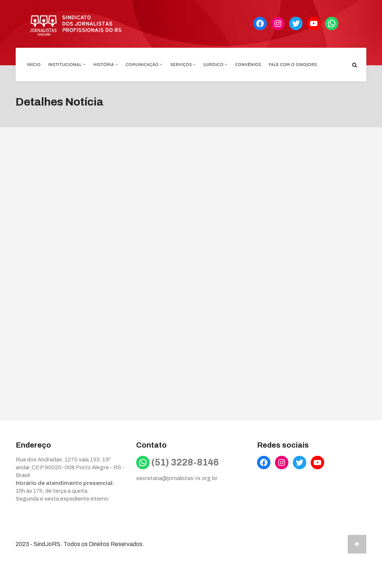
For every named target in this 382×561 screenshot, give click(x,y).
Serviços (183, 64)
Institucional (67, 64)
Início (34, 64)
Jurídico (216, 64)
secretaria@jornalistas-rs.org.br (176, 478)
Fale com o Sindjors (293, 64)
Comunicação (144, 64)
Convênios (248, 64)
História (105, 64)
